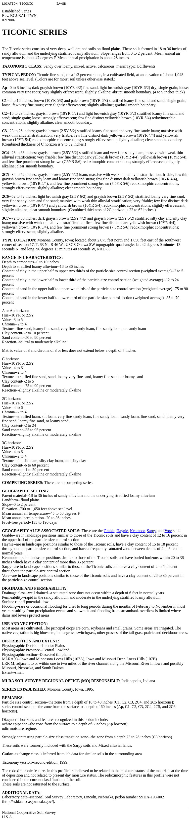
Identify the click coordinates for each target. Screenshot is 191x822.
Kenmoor (137, 531)
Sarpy (151, 531)
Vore (168, 531)
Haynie (122, 531)
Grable (109, 531)
